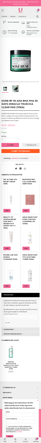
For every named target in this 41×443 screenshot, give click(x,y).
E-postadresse (20, 420)
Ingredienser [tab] (8, 329)
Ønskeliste (30, 145)
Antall (3, 136)
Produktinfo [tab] (8, 295)
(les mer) (19, 431)
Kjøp (10, 145)
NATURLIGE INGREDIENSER (14, 2)
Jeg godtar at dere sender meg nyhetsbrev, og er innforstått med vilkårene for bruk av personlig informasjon (19, 429)
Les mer (7, 323)
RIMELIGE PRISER (20, 4)
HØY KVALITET (32, 2)
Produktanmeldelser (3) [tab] (12, 334)
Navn (20, 413)
